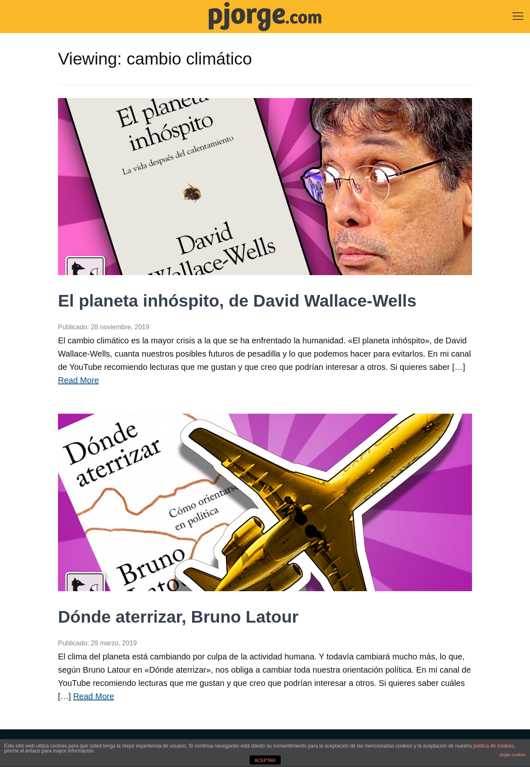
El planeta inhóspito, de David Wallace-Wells (237, 300)
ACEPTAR (264, 760)
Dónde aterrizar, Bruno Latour (178, 616)
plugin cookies (513, 755)
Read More (78, 380)
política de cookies (493, 746)
